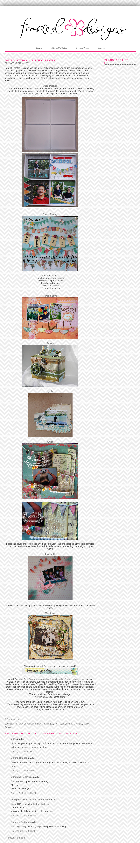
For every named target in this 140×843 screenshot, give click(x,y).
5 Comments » (12, 719)
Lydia (50, 391)
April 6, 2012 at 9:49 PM (23, 770)
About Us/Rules (59, 48)
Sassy (50, 343)
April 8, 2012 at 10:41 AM (23, 793)
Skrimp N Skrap (19, 758)
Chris (14, 739)
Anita (50, 442)
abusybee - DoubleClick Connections (30, 799)
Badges (101, 48)
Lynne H (50, 554)
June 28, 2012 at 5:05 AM (23, 831)
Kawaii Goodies (44, 666)
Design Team (82, 48)
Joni (56, 724)
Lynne (69, 724)
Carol (21, 724)
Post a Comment (16, 838)
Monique (78, 724)
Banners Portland (20, 822)
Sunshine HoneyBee (22, 777)
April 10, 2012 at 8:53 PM (23, 815)
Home (39, 48)
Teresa (8, 727)
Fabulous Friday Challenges (39, 724)
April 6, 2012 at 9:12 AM (23, 751)
